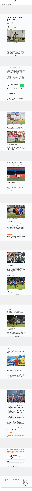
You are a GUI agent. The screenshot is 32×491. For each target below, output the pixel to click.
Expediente (24, 479)
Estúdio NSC (12, 26)
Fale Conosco (24, 481)
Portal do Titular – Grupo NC (25, 484)
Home (8, 15)
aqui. (11, 432)
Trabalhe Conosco (25, 482)
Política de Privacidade (24, 486)
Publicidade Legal (25, 480)
